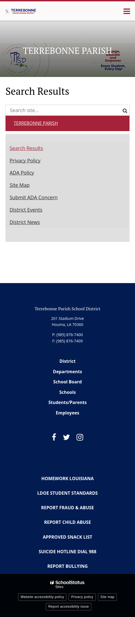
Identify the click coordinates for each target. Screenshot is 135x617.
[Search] (124, 110)
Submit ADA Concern (34, 197)
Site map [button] (107, 597)
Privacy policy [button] (82, 597)
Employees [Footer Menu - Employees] (67, 413)
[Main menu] (127, 11)
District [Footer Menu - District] (68, 361)
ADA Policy (22, 172)
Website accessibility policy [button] (42, 597)
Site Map (20, 185)
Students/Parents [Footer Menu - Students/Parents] (67, 402)
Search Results (26, 148)
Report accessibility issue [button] (68, 606)
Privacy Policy (25, 160)
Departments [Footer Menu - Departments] (67, 372)
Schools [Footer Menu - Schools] (67, 392)
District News (25, 222)
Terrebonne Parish (36, 123)
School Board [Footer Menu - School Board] (67, 382)
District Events (26, 209)
